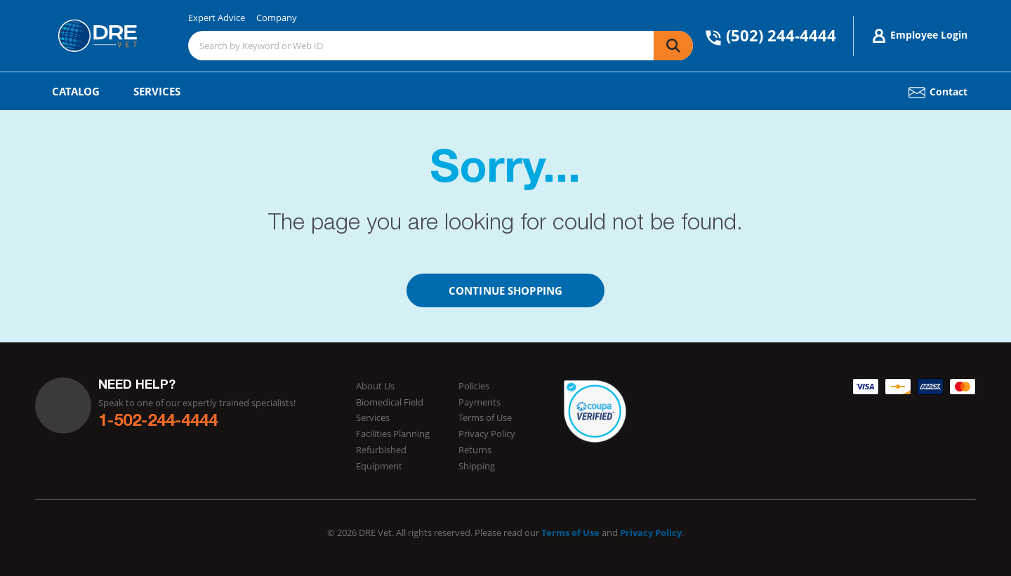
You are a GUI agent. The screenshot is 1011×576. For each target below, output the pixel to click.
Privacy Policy (486, 433)
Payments (479, 402)
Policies (473, 386)
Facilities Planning (393, 433)
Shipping (476, 466)
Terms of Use (485, 417)
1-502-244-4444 (158, 422)
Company (276, 17)
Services (156, 91)
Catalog (76, 91)
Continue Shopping (505, 290)
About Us (375, 386)
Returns (474, 449)
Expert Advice (216, 17)
